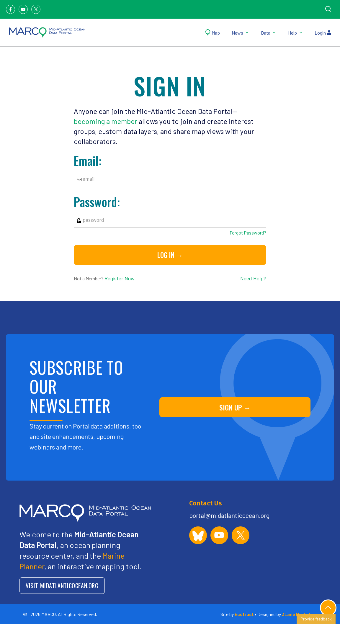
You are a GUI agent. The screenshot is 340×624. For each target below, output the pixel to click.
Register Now (119, 278)
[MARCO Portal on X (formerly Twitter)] (240, 535)
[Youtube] (23, 9)
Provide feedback (316, 618)
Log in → (170, 255)
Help (295, 32)
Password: (97, 201)
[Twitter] (35, 9)
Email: (88, 160)
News (240, 32)
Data (268, 32)
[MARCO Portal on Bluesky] (198, 535)
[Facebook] (10, 9)
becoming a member (105, 121)
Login (323, 32)
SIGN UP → (235, 407)
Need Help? (253, 278)
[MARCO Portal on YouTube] (219, 535)
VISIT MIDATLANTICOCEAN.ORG (62, 585)
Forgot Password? (248, 232)
